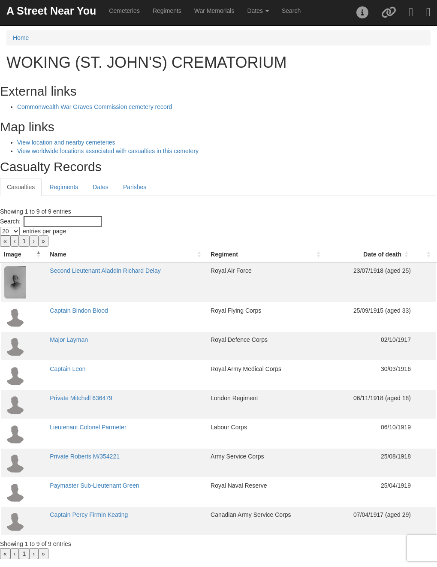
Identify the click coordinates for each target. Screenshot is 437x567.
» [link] (43, 241)
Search (291, 10)
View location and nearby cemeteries (66, 142)
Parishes (134, 187)
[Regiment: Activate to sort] (266, 254)
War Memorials (214, 10)
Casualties (21, 187)
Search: (10, 221)
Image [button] (12, 254)
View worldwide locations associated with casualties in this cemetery (108, 151)
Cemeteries (124, 10)
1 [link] (24, 241)
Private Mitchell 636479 (81, 398)
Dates (100, 187)
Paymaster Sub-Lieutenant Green (94, 485)
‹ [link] (15, 241)
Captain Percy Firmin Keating (89, 514)
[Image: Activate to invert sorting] (23, 254)
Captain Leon (67, 368)
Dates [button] (257, 10)
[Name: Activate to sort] (126, 254)
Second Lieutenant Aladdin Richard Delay (105, 270)
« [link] (5, 241)
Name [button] (58, 254)
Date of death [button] (382, 254)
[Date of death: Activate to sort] (370, 254)
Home (21, 37)
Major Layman (69, 339)
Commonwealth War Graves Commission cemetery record (94, 106)
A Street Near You (51, 11)
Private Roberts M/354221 (85, 456)
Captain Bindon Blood (79, 310)
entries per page (44, 231)
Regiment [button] (224, 254)
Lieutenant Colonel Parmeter (88, 427)
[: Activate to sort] (425, 254)
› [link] (34, 241)
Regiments (167, 10)
